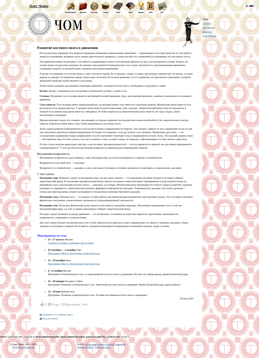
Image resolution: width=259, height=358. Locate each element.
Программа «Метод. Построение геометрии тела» (74, 253)
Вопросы (141, 12)
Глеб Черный (209, 36)
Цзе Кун (207, 23)
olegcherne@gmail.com (24, 347)
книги (95, 344)
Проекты (82, 12)
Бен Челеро (209, 27)
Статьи (106, 12)
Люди (151, 12)
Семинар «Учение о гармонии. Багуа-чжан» (71, 243)
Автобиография (70, 12)
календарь (121, 344)
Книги (118, 12)
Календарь (94, 12)
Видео (131, 12)
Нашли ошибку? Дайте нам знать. (94, 347)
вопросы (110, 344)
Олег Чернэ (38, 6)
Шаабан (207, 31)
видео (102, 344)
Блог (162, 12)
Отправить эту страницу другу (58, 314)
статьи (88, 344)
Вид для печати (50, 318)
